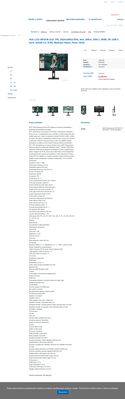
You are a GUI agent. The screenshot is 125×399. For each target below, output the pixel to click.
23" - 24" (13, 86)
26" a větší (13, 90)
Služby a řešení (35, 19)
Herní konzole (9, 56)
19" (11, 75)
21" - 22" (13, 82)
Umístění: (86, 64)
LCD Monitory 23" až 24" (78, 32)
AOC (89, 32)
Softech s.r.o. (4, 1)
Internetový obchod (55, 20)
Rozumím (62, 392)
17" (11, 71)
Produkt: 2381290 (99, 32)
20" (11, 78)
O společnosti (95, 19)
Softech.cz (44, 32)
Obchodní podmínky (75, 19)
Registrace (120, 19)
